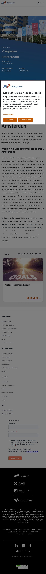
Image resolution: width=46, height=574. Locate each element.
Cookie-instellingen (8, 114)
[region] (23, 102)
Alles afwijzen (10, 119)
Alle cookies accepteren (25, 119)
